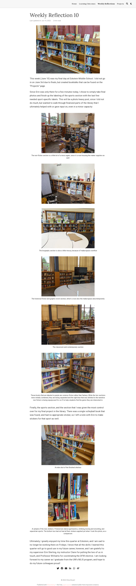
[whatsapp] (74, 568)
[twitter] (58, 568)
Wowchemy (51, 585)
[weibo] (78, 568)
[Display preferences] (131, 4)
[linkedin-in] (70, 568)
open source (67, 585)
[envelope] (66, 568)
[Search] (127, 4)
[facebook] (62, 568)
